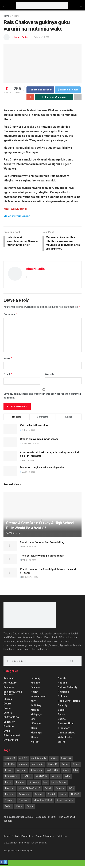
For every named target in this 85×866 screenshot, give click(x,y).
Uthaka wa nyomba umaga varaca (39, 440)
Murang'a (36, 733)
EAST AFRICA (11, 718)
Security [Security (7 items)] (39, 795)
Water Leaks (65, 738)
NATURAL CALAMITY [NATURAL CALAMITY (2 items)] (29, 789)
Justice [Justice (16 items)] (56, 777)
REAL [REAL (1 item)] (71, 789)
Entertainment (11, 736)
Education (9, 723)
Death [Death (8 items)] (76, 765)
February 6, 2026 (29, 578)
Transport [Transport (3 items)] (24, 801)
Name (8, 359)
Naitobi (62, 679)
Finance (35, 683)
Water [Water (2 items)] (8, 807)
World (61, 742)
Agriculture (10, 683)
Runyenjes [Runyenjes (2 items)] (24, 795)
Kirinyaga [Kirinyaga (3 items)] (34, 783)
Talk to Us (62, 837)
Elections (8, 727)
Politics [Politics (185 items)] (60, 789)
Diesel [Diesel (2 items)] (8, 771)
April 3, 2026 (13, 534)
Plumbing (63, 693)
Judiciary (36, 706)
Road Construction (69, 702)
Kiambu (35, 711)
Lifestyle (36, 724)
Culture (7, 713)
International (38, 697)
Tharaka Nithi (66, 724)
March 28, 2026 (28, 548)
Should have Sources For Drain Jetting (42, 543)
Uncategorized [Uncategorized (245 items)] (65, 801)
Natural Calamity (67, 688)
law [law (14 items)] (45, 783)
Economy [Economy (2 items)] (22, 771)
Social (61, 711)
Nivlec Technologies (22, 852)
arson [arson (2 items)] (54, 759)
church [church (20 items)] (23, 765)
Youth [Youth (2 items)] (30, 807)
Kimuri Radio (21, 37)
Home (6, 16)
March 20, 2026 (28, 561)
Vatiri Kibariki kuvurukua (34, 426)
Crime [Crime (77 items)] (65, 765)
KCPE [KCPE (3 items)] (67, 777)
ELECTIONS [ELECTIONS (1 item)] (52, 771)
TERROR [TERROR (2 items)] (75, 795)
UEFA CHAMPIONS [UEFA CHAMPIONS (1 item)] (43, 801)
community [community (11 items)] (38, 765)
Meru (34, 729)
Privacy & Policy (43, 837)
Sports (62, 715)
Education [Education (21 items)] (36, 771)
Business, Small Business (12, 694)
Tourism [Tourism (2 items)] (9, 801)
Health (34, 693)
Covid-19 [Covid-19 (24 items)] (52, 765)
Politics (62, 697)
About (6, 837)
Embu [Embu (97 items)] (66, 771)
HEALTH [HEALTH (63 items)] (27, 777)
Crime (7, 709)
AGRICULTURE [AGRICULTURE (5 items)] (39, 759)
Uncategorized (66, 733)
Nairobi (35, 742)
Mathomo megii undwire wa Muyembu (42, 468)
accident (8, 679)
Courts (7, 704)
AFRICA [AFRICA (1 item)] (23, 759)
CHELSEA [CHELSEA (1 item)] (10, 765)
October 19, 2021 (42, 37)
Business (8, 688)
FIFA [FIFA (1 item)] (75, 771)
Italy (33, 702)
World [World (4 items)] (19, 807)
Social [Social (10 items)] (51, 795)
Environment (10, 741)
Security (62, 706)
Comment (10, 315)
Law (33, 720)
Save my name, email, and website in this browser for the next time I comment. (42, 396)
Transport (64, 729)
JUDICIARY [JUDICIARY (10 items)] (41, 777)
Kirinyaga (36, 715)
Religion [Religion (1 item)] (9, 795)
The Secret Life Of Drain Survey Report (42, 556)
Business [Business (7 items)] (66, 759)
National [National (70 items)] (9, 789)
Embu (6, 732)
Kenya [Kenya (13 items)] (8, 783)
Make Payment (22, 837)
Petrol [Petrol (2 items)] (47, 789)
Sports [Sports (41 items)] (62, 795)
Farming (35, 679)
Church (7, 700)
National (16, 16)
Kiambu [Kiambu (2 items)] (20, 783)
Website (49, 375)
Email (7, 375)
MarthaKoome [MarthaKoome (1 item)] (58, 783)
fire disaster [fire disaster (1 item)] (11, 777)
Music (34, 738)
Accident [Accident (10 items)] (10, 759)
